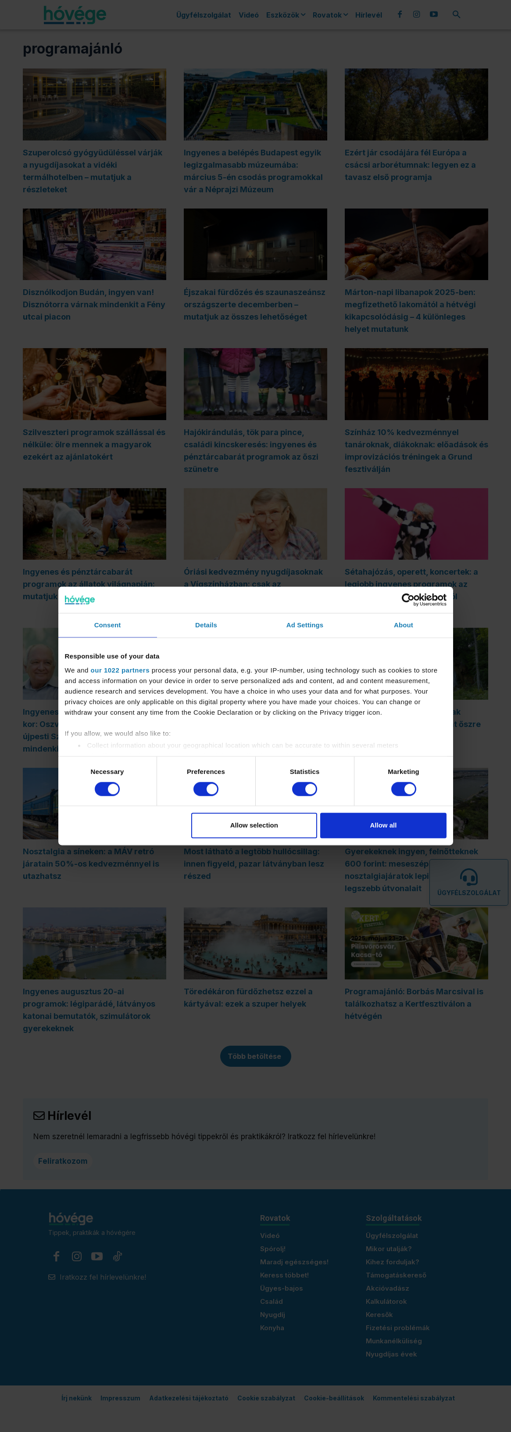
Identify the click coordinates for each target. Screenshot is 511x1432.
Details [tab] (206, 625)
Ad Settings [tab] (304, 625)
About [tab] (403, 625)
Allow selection (254, 825)
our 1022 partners (120, 670)
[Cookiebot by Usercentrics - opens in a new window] (408, 599)
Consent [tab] (107, 625)
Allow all (383, 825)
